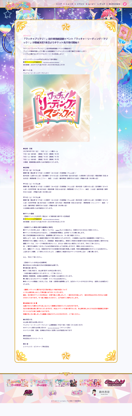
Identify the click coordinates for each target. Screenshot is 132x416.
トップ (59, 4)
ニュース (69, 4)
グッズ (102, 4)
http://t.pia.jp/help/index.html (59, 340)
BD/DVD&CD (114, 4)
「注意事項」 (59, 243)
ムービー (92, 4)
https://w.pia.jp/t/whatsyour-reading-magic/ (60, 75)
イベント (80, 4)
